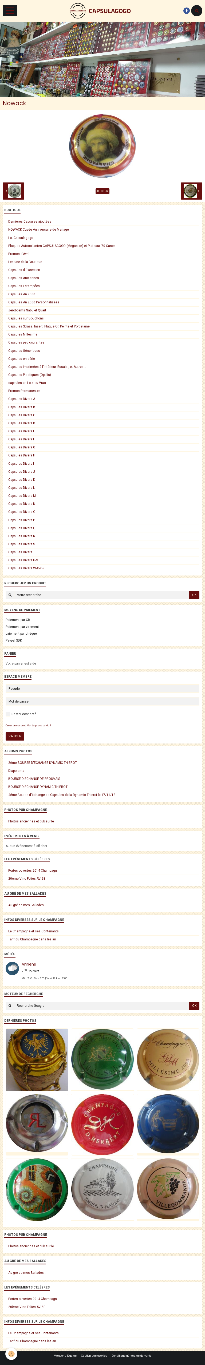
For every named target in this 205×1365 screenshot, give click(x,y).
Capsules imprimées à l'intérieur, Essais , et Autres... (47, 367)
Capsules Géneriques (24, 351)
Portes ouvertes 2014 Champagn (32, 870)
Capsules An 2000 (21, 294)
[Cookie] (11, 1354)
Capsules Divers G (21, 447)
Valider (15, 736)
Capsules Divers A (21, 399)
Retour (102, 191)
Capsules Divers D (21, 423)
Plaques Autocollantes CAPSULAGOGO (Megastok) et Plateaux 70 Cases (62, 246)
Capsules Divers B (21, 407)
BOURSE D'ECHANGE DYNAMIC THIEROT (38, 787)
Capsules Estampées (24, 286)
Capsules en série (21, 359)
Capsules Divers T (21, 552)
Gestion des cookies (94, 1356)
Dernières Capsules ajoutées (29, 221)
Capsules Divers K (21, 480)
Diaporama (16, 771)
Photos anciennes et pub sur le (31, 821)
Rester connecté (21, 714)
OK (194, 595)
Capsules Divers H (21, 455)
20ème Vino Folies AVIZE (26, 878)
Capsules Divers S (21, 544)
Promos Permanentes (24, 391)
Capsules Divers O (22, 512)
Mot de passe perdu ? (39, 725)
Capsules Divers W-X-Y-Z (26, 568)
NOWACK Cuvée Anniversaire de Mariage (38, 229)
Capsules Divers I (21, 464)
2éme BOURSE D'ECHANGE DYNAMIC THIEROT (42, 763)
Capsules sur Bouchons (26, 318)
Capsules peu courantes (26, 342)
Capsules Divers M (22, 496)
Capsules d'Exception (24, 270)
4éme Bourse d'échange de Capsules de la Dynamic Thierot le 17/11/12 (61, 795)
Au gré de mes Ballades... (27, 905)
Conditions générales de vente (132, 1356)
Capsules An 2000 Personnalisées (33, 302)
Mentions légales (65, 1356)
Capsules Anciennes (23, 278)
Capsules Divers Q (22, 528)
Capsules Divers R (21, 536)
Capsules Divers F (21, 439)
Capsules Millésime (22, 334)
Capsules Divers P (21, 520)
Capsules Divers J (21, 472)
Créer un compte (15, 725)
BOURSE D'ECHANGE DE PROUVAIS (34, 779)
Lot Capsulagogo (20, 238)
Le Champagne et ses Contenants (33, 931)
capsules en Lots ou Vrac (27, 383)
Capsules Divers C (21, 415)
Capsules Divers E (21, 431)
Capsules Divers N (21, 504)
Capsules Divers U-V (23, 560)
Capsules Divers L (21, 488)
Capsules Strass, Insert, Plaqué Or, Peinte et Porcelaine (49, 326)
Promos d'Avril (18, 254)
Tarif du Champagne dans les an (32, 939)
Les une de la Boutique (25, 262)
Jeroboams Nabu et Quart (27, 310)
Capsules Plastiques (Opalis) (29, 375)
